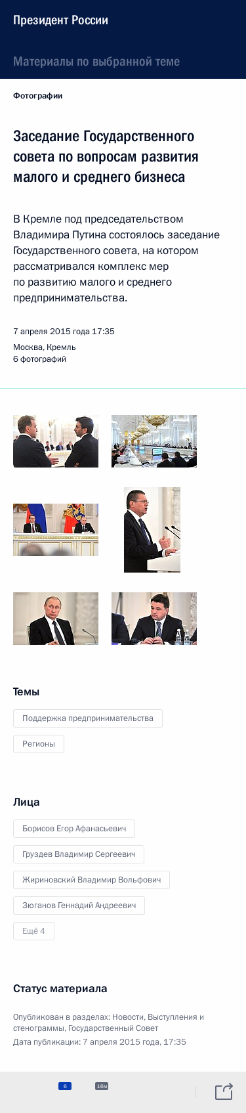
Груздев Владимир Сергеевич (78, 854)
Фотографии (37, 96)
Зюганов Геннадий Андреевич (79, 905)
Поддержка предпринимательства (88, 718)
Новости (128, 1017)
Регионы (38, 744)
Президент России (60, 20)
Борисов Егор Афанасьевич (74, 829)
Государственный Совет (113, 1028)
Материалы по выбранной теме (96, 61)
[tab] (21, 1092)
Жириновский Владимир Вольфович (91, 880)
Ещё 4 (33, 931)
